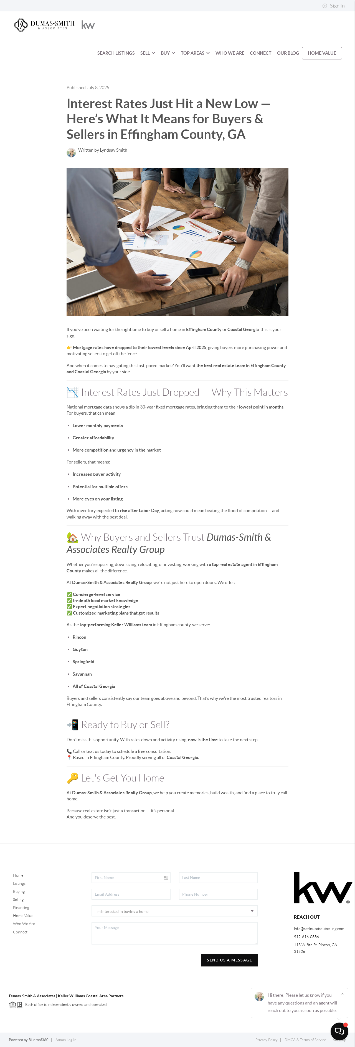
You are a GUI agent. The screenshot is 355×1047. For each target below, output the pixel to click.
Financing (21, 907)
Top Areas (195, 53)
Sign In (333, 6)
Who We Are (24, 923)
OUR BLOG (288, 53)
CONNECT (261, 53)
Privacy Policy (266, 1040)
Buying (19, 891)
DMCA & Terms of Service (305, 1040)
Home (18, 875)
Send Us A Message (229, 960)
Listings (19, 883)
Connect (20, 932)
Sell (147, 53)
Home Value (23, 915)
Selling (18, 899)
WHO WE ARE (229, 53)
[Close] (342, 993)
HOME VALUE (322, 53)
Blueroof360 (39, 1040)
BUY (168, 53)
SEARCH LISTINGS (116, 53)
